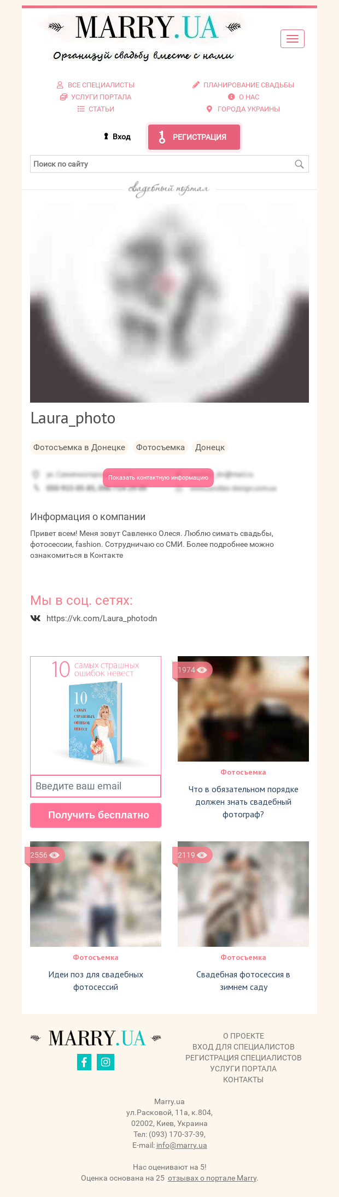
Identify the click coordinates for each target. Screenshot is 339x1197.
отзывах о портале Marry (212, 1178)
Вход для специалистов (243, 1046)
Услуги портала (243, 1068)
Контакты (243, 1079)
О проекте (243, 1035)
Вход (121, 136)
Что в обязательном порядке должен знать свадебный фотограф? (244, 801)
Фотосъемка (243, 772)
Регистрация (199, 137)
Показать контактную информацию (158, 477)
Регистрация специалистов (243, 1057)
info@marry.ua (181, 1145)
